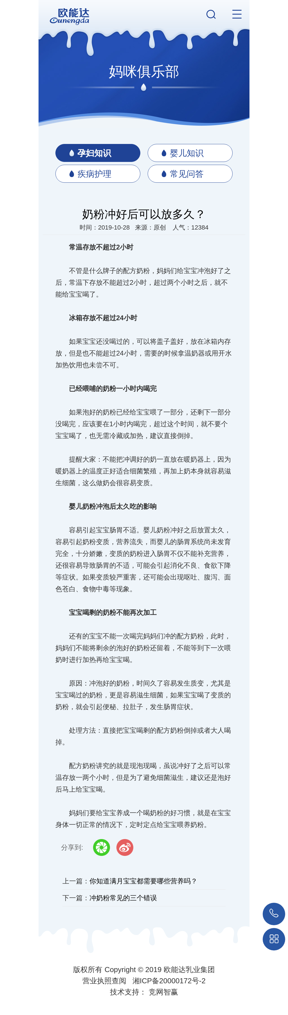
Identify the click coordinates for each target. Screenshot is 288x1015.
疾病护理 (90, 174)
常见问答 (182, 174)
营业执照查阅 (104, 981)
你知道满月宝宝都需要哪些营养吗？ (143, 881)
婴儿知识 (182, 153)
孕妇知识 (90, 153)
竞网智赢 (163, 992)
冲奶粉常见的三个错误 (123, 898)
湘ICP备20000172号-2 (169, 981)
